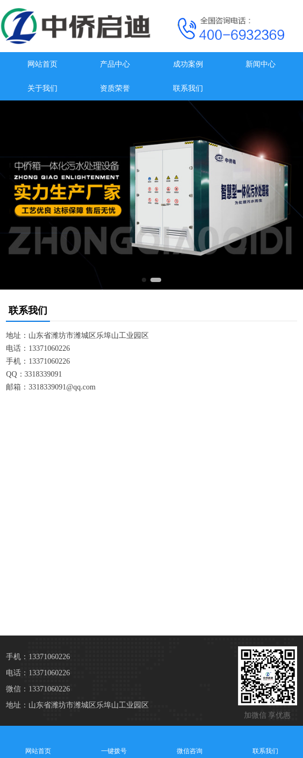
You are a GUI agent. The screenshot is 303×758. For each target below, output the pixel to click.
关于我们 (42, 88)
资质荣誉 (115, 88)
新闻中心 (261, 64)
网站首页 (42, 64)
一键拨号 (114, 741)
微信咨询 (189, 741)
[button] (144, 280)
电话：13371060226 (38, 673)
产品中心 (115, 64)
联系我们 (188, 88)
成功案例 (188, 64)
